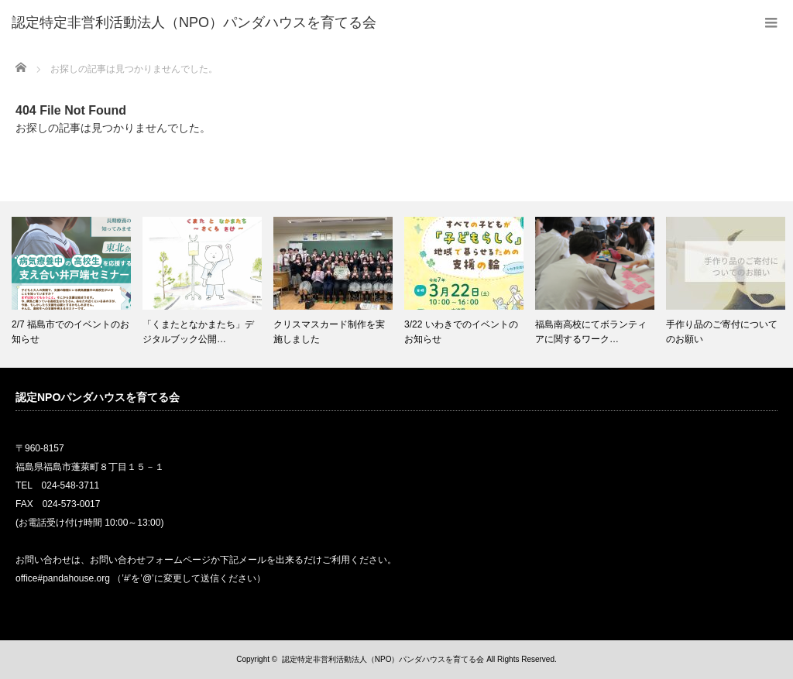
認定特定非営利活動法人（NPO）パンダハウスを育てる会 (383, 659)
